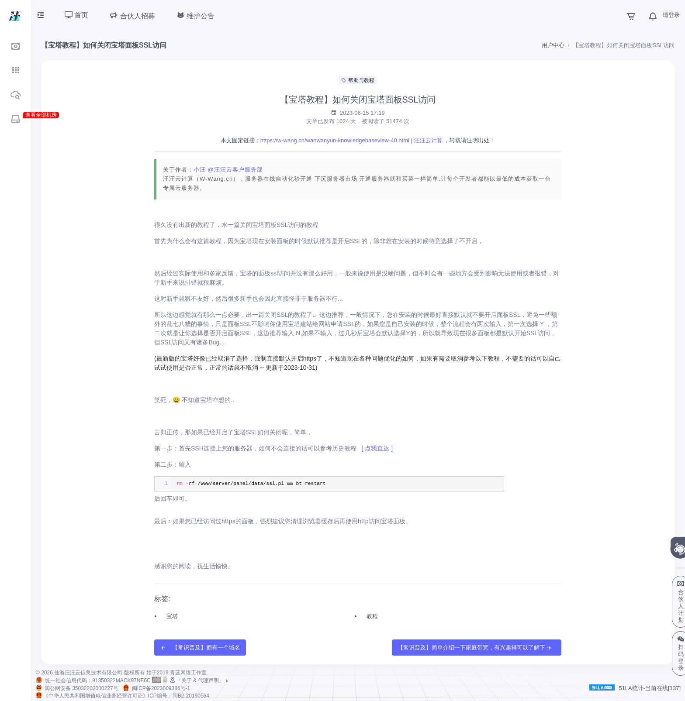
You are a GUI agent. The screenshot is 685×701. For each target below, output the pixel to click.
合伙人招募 (132, 15)
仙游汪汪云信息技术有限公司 (88, 673)
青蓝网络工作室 (188, 673)
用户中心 (553, 45)
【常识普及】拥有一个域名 (200, 648)
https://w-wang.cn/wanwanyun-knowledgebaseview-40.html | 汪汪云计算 (351, 140)
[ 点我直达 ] (377, 448)
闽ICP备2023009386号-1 (161, 688)
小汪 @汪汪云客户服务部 (228, 169)
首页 (76, 15)
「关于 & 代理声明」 (199, 680)
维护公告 (195, 15)
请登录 (671, 15)
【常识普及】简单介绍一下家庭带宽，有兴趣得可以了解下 (475, 648)
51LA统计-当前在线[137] (635, 687)
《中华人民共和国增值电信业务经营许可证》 (126, 696)
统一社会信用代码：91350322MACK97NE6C (97, 680)
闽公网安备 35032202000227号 (81, 688)
